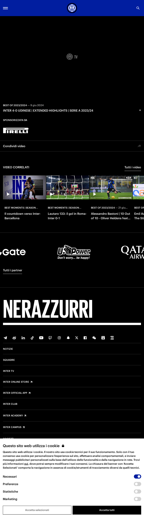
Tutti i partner (12, 270)
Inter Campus (12, 427)
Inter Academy (13, 415)
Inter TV (8, 371)
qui (26, 463)
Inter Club (10, 404)
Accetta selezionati (37, 510)
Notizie (8, 348)
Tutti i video (132, 167)
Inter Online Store (16, 381)
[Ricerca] (138, 8)
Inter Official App (15, 392)
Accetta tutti (107, 510)
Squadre (9, 360)
